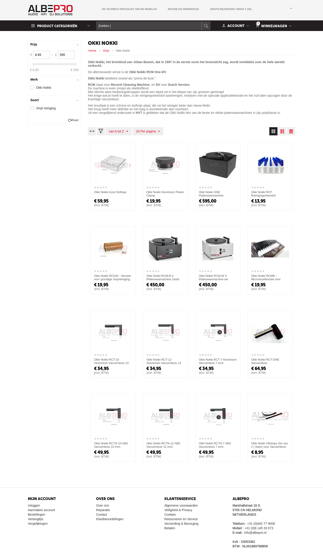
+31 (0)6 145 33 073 (259, 528)
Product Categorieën (58, 26)
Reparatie (103, 510)
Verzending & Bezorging (181, 523)
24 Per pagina (147, 131)
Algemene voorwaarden (181, 505)
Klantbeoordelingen (109, 519)
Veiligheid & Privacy (178, 510)
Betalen (169, 528)
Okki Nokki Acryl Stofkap (110, 192)
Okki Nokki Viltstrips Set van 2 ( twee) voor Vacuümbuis (269, 445)
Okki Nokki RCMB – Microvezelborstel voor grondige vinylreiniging (266, 279)
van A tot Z (118, 131)
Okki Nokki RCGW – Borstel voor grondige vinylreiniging (112, 277)
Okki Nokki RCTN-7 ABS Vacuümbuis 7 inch (215, 445)
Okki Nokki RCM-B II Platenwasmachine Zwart (162, 277)
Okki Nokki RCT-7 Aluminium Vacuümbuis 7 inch (218, 361)
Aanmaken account (41, 510)
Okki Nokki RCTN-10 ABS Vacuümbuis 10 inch (111, 445)
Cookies (170, 514)
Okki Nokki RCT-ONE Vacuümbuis (265, 361)
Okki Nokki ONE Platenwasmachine (211, 193)
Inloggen (34, 505)
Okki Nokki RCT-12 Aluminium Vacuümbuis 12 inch (163, 363)
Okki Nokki (43, 87)
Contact (101, 514)
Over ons (102, 505)
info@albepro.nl (255, 532)
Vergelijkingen (38, 523)
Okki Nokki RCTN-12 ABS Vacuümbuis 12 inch (163, 445)
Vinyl (106, 50)
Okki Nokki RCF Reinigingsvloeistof (263, 193)
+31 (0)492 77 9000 (261, 523)
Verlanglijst (35, 519)
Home (92, 50)
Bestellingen (36, 514)
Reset (74, 120)
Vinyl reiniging (46, 108)
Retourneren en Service (181, 519)
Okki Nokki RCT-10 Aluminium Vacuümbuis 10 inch (111, 363)
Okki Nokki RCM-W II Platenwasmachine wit (213, 277)
